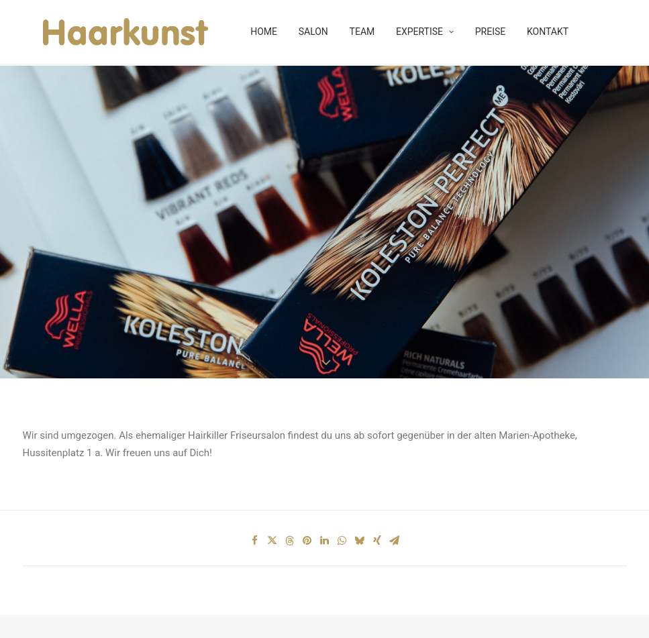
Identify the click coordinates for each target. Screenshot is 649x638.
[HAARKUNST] (114, 33)
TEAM (359, 33)
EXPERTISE (421, 33)
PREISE (487, 33)
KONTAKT (544, 33)
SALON (310, 33)
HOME (260, 33)
